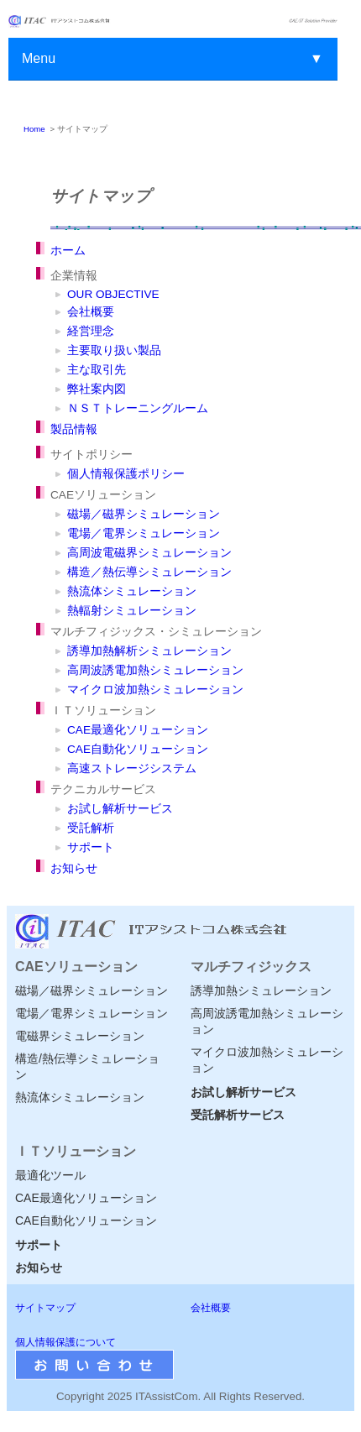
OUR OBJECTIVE (113, 294)
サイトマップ (45, 1308)
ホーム (68, 250)
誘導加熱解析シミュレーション (149, 651)
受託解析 (90, 828)
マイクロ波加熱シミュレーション (155, 689)
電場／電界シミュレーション (143, 533)
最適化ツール (50, 1175)
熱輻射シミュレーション (131, 610)
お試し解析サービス (120, 808)
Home (34, 128)
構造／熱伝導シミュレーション (149, 572)
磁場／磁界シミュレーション (143, 514)
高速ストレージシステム (131, 768)
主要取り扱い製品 (114, 350)
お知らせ (73, 868)
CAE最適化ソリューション (137, 730)
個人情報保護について (65, 1342)
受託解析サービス (238, 1114)
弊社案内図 (96, 389)
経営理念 (90, 331)
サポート (90, 847)
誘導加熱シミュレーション (261, 990)
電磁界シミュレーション (79, 1036)
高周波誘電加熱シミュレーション (155, 670)
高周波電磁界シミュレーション (149, 552)
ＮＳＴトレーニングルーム (137, 408)
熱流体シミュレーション (131, 591)
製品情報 (73, 429)
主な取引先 (96, 369)
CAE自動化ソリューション (137, 749)
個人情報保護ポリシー (126, 474)
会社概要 (90, 312)
